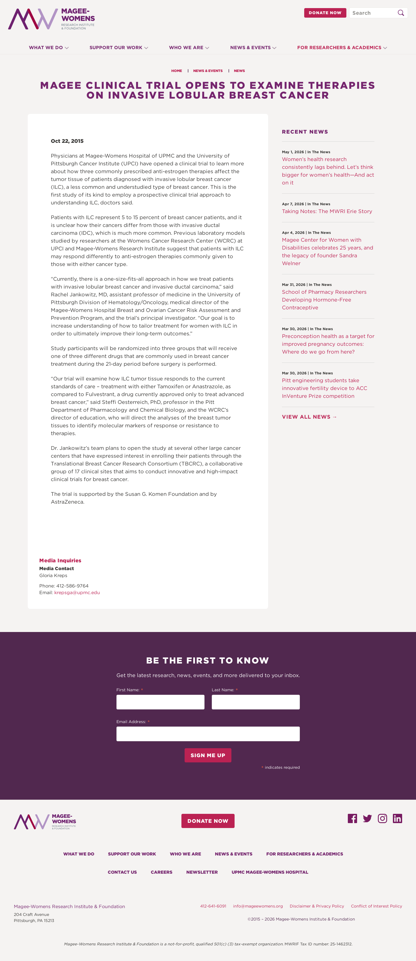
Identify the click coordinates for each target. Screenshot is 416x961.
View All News (306, 417)
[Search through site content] (378, 13)
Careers (161, 872)
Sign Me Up (208, 755)
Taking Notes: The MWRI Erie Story (327, 211)
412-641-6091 (213, 906)
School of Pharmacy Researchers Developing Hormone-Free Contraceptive (324, 300)
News (239, 71)
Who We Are (186, 47)
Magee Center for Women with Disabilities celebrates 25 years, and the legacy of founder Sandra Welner (327, 251)
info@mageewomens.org (258, 906)
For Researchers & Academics (344, 47)
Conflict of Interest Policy (376, 906)
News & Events (253, 47)
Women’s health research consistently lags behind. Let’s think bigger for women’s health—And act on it (328, 171)
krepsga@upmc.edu (77, 592)
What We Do (41, 47)
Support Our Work (113, 47)
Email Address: (133, 722)
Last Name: (225, 690)
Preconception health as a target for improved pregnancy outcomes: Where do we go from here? (328, 344)
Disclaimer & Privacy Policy (317, 906)
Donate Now (325, 12)
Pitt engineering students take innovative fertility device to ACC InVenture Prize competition (324, 388)
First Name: (129, 690)
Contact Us (122, 872)
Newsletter (202, 872)
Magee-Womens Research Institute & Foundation (69, 906)
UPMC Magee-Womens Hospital (270, 872)
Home (176, 71)
